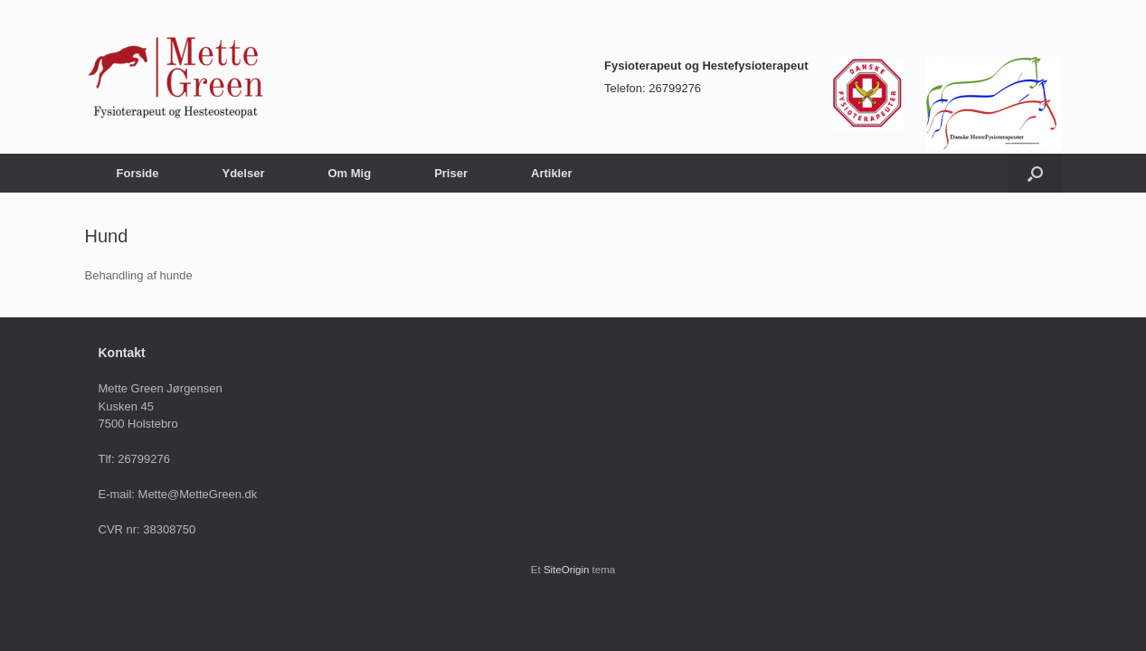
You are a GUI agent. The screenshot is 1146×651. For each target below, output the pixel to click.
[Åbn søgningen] (1035, 173)
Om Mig (349, 173)
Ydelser (243, 173)
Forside (138, 173)
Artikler (552, 173)
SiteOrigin (567, 569)
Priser (451, 173)
